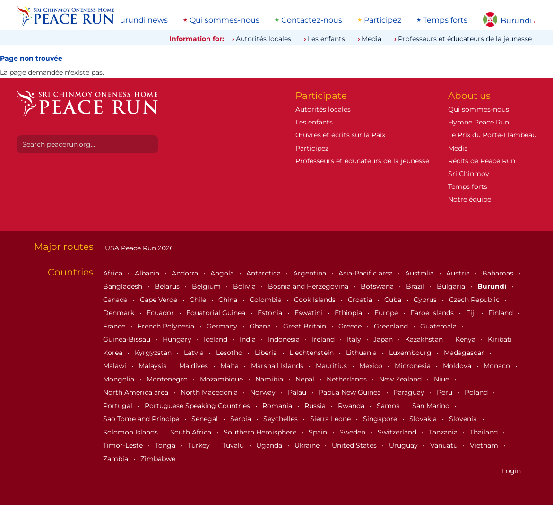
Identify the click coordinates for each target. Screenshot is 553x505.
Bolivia (245, 286)
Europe (387, 313)
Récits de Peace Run (481, 161)
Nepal (305, 379)
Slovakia (424, 419)
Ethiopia (349, 313)
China (228, 299)
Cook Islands (315, 299)
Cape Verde (159, 299)
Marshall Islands (278, 366)
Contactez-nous (311, 20)
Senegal (205, 419)
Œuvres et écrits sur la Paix (340, 135)
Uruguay (404, 445)
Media (371, 39)
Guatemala (439, 326)
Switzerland (398, 432)
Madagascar (465, 352)
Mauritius (332, 366)
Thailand (485, 432)
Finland (501, 313)
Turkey (200, 445)
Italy (355, 339)
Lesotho (230, 352)
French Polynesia (167, 326)
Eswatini (309, 313)
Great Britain (305, 326)
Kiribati (501, 339)
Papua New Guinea (351, 392)
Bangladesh (123, 286)
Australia (420, 273)
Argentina (310, 273)
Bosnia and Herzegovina (309, 286)
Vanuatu (444, 445)
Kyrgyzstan (154, 352)
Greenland (392, 326)
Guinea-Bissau (127, 339)
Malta (230, 366)
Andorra (186, 273)
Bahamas (498, 273)
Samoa (389, 405)
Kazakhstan (425, 339)
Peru (445, 392)
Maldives (194, 366)
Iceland (216, 339)
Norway (263, 392)
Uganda (270, 445)
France (115, 326)
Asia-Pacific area (366, 273)
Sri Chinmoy (468, 173)
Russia (316, 405)
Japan (384, 339)
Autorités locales (263, 39)
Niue (442, 379)
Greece (350, 326)
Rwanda (352, 405)
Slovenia (464, 419)
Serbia (241, 419)
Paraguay (409, 392)
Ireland (324, 339)
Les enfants (326, 39)
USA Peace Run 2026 (138, 248)
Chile (199, 299)
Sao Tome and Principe (142, 419)
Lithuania (362, 352)
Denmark (119, 313)
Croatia (361, 299)
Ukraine (307, 445)
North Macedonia (210, 392)
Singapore (381, 419)
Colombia (267, 299)
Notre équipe (469, 199)
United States (355, 445)
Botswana (378, 286)
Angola (223, 273)
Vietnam (485, 445)
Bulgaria (452, 286)
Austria (459, 273)
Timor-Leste (124, 445)
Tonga (166, 445)
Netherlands (348, 379)
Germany (223, 326)
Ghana (261, 326)
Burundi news (141, 20)
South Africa (191, 432)
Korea (113, 352)
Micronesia (413, 366)
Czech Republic (475, 299)
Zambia (116, 458)
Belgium (207, 286)
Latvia (195, 352)
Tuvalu (234, 445)
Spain (319, 432)
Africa (113, 273)
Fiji (472, 313)
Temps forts (445, 20)
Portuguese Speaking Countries (198, 405)
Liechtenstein (312, 352)
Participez (382, 20)
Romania (278, 405)
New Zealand (401, 379)
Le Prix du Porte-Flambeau (492, 135)
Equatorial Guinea (216, 313)
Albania (148, 273)
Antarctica (264, 273)
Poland (477, 392)
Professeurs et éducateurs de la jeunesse (465, 39)
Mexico (371, 366)
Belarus (168, 286)
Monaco (498, 366)
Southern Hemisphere (261, 432)
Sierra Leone (331, 419)
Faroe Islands (433, 313)
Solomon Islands (131, 432)
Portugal (118, 405)
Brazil (416, 286)
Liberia (267, 352)
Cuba (393, 299)
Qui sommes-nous (224, 20)
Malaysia (153, 366)
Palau (298, 392)
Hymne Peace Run (478, 122)
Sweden (353, 432)
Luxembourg (411, 352)
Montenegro (168, 379)
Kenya (466, 339)
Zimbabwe (157, 458)
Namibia (270, 379)
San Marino (431, 405)
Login (511, 471)
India (249, 339)
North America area (136, 392)
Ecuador (161, 313)
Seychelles (281, 419)
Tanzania (444, 432)
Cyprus (426, 299)
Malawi (115, 366)
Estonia (271, 313)
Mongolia (119, 379)
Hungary (178, 339)
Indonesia (285, 339)
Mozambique (222, 379)
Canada (116, 299)
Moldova (458, 366)
